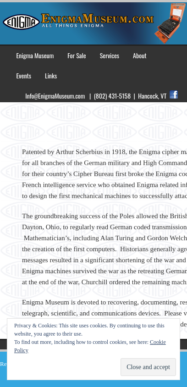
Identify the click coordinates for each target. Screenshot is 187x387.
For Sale (76, 55)
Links (51, 75)
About (140, 55)
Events (23, 75)
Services (109, 55)
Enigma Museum (35, 55)
